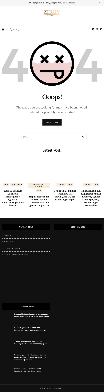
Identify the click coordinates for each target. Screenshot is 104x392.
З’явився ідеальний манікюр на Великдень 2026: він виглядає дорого (65, 195)
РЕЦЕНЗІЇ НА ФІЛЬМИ (39, 185)
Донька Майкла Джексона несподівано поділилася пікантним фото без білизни (13, 198)
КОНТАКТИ (8, 242)
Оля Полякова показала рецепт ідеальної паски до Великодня (28, 369)
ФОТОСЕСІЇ (17, 185)
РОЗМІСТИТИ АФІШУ (13, 248)
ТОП (6, 185)
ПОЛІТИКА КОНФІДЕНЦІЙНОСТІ (17, 255)
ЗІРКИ (45, 388)
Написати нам (68, 2)
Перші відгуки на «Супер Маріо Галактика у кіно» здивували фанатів (39, 201)
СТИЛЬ (61, 185)
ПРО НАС (8, 235)
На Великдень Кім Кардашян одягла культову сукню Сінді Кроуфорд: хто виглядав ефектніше (91, 198)
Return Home (52, 122)
